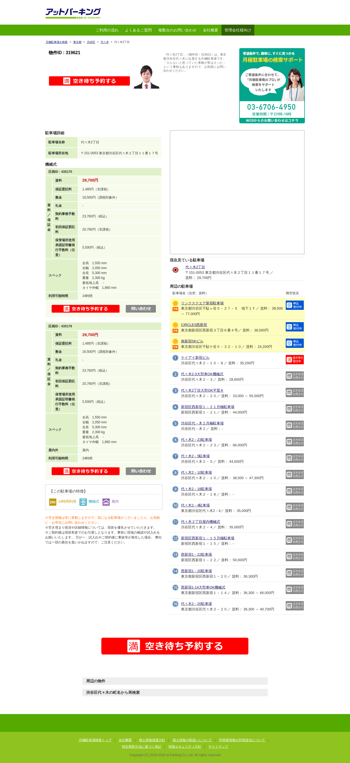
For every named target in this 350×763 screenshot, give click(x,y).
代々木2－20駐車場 (196, 604)
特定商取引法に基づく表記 (141, 747)
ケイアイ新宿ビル (195, 358)
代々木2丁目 (195, 267)
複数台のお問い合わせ (177, 30)
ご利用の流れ (107, 30)
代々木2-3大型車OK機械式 (202, 374)
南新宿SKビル (192, 341)
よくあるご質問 (138, 30)
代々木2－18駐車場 (196, 489)
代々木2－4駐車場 (195, 505)
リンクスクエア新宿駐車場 (202, 303)
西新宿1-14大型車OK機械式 (203, 587)
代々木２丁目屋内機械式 (200, 522)
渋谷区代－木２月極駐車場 (202, 423)
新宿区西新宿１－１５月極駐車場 (207, 538)
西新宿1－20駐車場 (196, 571)
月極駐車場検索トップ (95, 740)
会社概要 (210, 30)
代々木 (105, 41)
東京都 (77, 41)
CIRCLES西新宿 (194, 325)
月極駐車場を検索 (57, 41)
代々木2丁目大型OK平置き (202, 390)
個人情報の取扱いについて (192, 740)
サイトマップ (218, 747)
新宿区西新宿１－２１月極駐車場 (207, 407)
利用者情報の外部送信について (242, 740)
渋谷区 (91, 41)
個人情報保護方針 (152, 740)
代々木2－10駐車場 (196, 472)
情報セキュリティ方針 (184, 747)
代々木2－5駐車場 (195, 456)
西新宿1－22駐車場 (196, 554)
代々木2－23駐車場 (196, 440)
